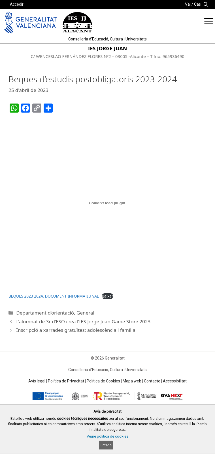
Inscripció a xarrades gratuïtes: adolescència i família (75, 330)
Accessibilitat (175, 381)
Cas (197, 4)
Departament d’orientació (45, 312)
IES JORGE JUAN (107, 48)
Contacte (152, 381)
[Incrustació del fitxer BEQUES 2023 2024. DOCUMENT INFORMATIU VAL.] (107, 203)
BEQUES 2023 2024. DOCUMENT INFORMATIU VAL (53, 296)
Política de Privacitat (66, 381)
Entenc (106, 445)
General (85, 312)
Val (188, 4)
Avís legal (36, 381)
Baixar (107, 296)
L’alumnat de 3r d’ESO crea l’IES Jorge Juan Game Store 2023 (83, 321)
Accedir (17, 4)
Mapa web (132, 381)
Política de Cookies (103, 381)
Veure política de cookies (107, 436)
